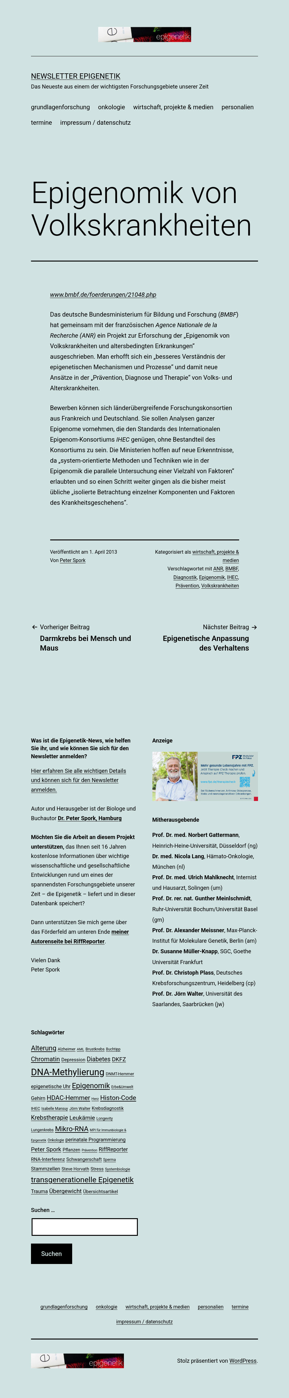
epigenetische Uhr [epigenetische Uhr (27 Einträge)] (51, 1086)
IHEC (232, 577)
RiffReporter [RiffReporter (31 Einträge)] (113, 1149)
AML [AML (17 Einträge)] (80, 1049)
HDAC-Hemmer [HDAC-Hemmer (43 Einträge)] (68, 1098)
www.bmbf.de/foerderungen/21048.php (103, 294)
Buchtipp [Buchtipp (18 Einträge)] (113, 1049)
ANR (218, 569)
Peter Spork (72, 560)
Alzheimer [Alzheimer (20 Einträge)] (66, 1049)
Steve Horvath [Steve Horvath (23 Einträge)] (75, 1168)
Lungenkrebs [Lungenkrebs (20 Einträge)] (42, 1129)
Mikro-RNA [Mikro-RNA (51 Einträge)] (72, 1129)
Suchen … (43, 1210)
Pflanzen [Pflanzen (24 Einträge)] (71, 1150)
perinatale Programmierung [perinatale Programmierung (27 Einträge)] (95, 1140)
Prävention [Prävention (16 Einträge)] (90, 1150)
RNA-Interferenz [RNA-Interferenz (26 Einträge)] (48, 1159)
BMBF (231, 569)
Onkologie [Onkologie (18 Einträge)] (56, 1140)
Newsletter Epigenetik (75, 76)
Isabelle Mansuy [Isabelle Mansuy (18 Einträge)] (55, 1108)
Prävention (187, 586)
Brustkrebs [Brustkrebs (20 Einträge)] (95, 1049)
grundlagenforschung (60, 107)
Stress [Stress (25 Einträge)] (96, 1169)
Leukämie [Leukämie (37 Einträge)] (82, 1117)
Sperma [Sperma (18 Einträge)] (109, 1160)
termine (41, 122)
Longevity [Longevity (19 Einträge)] (104, 1118)
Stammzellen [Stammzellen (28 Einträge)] (45, 1169)
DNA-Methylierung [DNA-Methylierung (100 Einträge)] (67, 1072)
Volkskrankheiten (220, 586)
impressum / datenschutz (95, 122)
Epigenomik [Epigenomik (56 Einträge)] (91, 1085)
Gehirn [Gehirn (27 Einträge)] (38, 1098)
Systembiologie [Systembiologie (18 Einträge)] (117, 1169)
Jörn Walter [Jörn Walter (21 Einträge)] (79, 1108)
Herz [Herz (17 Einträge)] (95, 1099)
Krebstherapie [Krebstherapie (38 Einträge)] (49, 1117)
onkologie (111, 107)
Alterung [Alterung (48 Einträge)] (43, 1048)
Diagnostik (185, 577)
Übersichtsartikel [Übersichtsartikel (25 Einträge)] (100, 1191)
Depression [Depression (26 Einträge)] (73, 1060)
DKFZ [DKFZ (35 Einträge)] (119, 1059)
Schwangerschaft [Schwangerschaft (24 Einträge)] (84, 1159)
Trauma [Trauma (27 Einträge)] (39, 1191)
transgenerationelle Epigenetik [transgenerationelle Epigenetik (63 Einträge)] (82, 1179)
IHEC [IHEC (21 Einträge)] (35, 1108)
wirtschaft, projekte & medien (173, 107)
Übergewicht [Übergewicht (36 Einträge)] (65, 1191)
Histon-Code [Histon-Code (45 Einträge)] (118, 1098)
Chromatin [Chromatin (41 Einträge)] (45, 1059)
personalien (237, 107)
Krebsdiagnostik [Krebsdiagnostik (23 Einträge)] (108, 1108)
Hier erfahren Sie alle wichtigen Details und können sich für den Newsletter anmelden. (78, 780)
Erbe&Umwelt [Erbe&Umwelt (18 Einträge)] (122, 1087)
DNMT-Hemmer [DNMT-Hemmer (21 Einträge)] (120, 1073)
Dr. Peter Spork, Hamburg (90, 818)
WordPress (243, 1360)
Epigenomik (212, 577)
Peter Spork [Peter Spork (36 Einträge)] (46, 1149)
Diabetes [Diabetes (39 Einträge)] (99, 1059)
